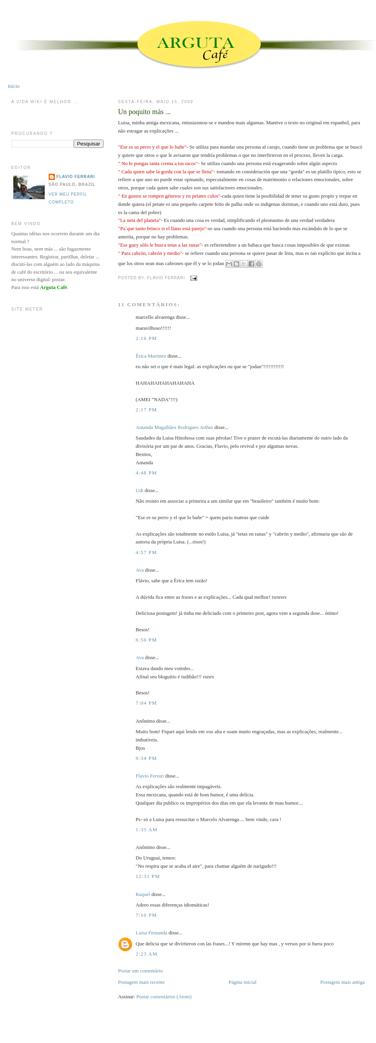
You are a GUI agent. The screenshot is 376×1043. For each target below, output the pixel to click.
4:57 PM (146, 552)
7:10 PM (146, 915)
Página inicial (242, 982)
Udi (139, 490)
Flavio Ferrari (150, 776)
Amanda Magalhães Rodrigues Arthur (174, 427)
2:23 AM (147, 954)
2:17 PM (146, 409)
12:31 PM (148, 876)
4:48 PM (146, 473)
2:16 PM (146, 338)
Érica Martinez (151, 356)
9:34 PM (146, 758)
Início (14, 86)
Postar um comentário (140, 971)
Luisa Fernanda (151, 933)
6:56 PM (146, 640)
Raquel (143, 894)
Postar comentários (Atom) (164, 996)
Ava (140, 570)
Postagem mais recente (141, 982)
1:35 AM (147, 829)
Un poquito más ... (144, 112)
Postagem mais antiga (342, 982)
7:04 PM (146, 703)
